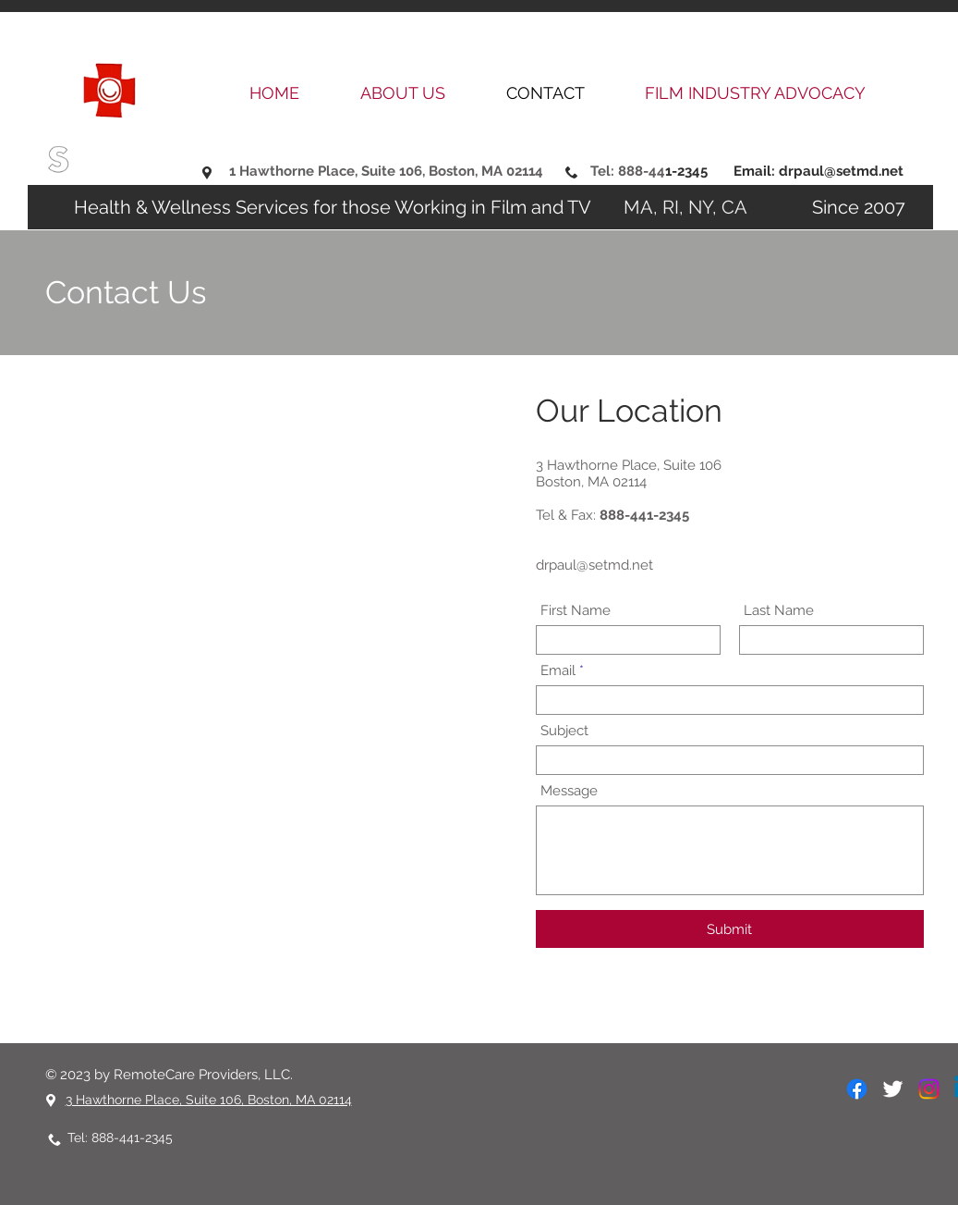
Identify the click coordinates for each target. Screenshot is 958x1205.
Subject (564, 731)
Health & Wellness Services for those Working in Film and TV (335, 207)
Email (558, 671)
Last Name (779, 611)
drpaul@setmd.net (841, 171)
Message (569, 791)
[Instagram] (929, 1089)
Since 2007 (831, 207)
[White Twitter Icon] (892, 1089)
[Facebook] (856, 1089)
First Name (575, 611)
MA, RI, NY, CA (690, 207)
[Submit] (730, 929)
